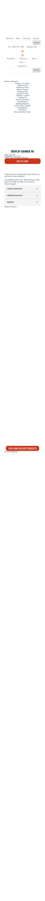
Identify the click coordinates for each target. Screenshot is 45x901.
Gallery (36, 39)
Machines (11, 59)
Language (21, 66)
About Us (9, 39)
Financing (26, 39)
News (18, 39)
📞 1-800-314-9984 (16, 47)
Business (23, 59)
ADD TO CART (22, 161)
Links (21, 62)
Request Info (32, 47)
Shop (34, 59)
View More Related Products (22, 448)
